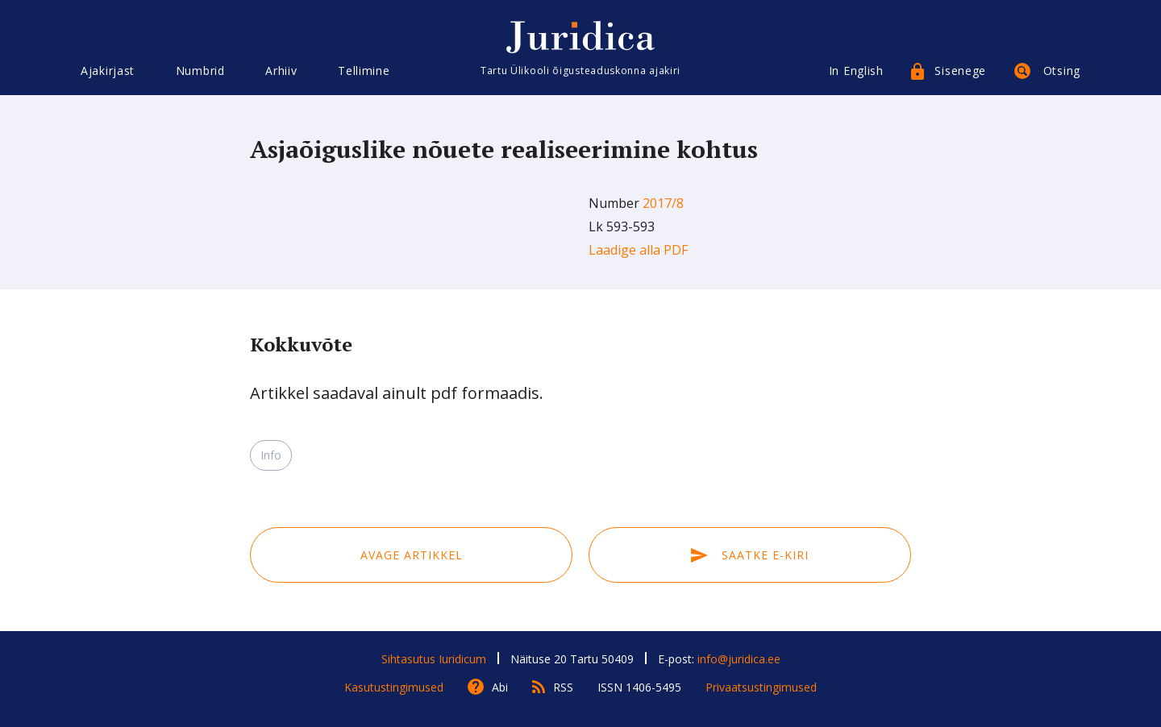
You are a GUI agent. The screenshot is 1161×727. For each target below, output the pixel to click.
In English (856, 70)
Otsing (1061, 70)
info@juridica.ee (738, 659)
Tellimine (363, 70)
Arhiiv (281, 70)
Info (270, 455)
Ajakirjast (108, 70)
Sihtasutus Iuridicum (433, 659)
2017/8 (663, 203)
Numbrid (200, 70)
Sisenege (960, 70)
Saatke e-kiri (750, 555)
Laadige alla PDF (638, 250)
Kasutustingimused (393, 687)
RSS (563, 687)
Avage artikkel (411, 555)
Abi (500, 687)
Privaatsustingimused (761, 687)
